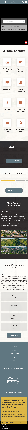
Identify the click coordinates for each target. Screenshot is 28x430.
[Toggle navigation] (2, 2)
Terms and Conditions (5, 428)
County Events (20, 179)
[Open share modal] (5, 2)
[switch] (26, 42)
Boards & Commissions (8, 179)
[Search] (22, 21)
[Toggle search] (23, 2)
